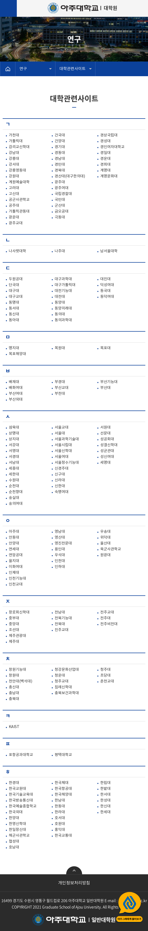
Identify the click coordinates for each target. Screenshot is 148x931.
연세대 (14, 549)
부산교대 (62, 388)
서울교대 (62, 427)
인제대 (14, 573)
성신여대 (107, 457)
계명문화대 (109, 176)
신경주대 (62, 468)
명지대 (14, 348)
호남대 (14, 847)
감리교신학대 (19, 147)
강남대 (14, 153)
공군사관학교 (19, 200)
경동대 (60, 153)
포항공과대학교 (21, 755)
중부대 (14, 618)
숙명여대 (62, 492)
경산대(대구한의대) (70, 176)
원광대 (105, 555)
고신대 (14, 194)
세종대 (14, 468)
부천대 (60, 394)
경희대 (105, 164)
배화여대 (16, 388)
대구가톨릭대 (65, 285)
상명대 (14, 433)
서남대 (14, 463)
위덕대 (105, 537)
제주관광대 (17, 636)
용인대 (60, 549)
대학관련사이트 (72, 69)
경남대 (60, 159)
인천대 (60, 561)
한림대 (105, 783)
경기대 (60, 147)
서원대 (105, 427)
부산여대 (16, 394)
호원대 (60, 824)
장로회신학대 (19, 612)
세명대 (105, 463)
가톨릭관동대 (19, 211)
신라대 (60, 480)
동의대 (60, 314)
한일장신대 (17, 830)
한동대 (60, 806)
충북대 (14, 699)
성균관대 (107, 451)
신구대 (60, 474)
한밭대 (105, 789)
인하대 (60, 567)
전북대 (60, 624)
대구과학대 (63, 279)
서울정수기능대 (67, 463)
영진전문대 (63, 543)
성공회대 (107, 439)
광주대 (60, 182)
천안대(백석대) (20, 681)
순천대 (14, 486)
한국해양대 (63, 794)
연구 (23, 69)
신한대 (60, 486)
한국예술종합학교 (23, 806)
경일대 (105, 153)
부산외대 (16, 399)
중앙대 (14, 624)
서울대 (60, 433)
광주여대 (62, 188)
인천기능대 (17, 578)
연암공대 (16, 555)
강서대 (14, 164)
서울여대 (62, 457)
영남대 (60, 532)
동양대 (60, 302)
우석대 (60, 555)
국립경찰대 (63, 194)
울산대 (105, 543)
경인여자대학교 (112, 147)
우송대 (105, 532)
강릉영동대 (17, 170)
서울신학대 (63, 451)
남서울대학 (109, 251)
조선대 (14, 630)
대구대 (14, 291)
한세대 (105, 812)
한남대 (60, 800)
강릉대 (14, 159)
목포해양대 (17, 354)
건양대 (60, 141)
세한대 (14, 474)
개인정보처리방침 (74, 883)
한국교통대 (63, 836)
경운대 (105, 159)
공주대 (14, 206)
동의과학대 (63, 320)
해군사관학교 (19, 836)
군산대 (60, 206)
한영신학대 (17, 824)
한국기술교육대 (21, 794)
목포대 (105, 348)
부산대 (105, 388)
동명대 (14, 302)
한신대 (105, 806)
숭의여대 (16, 504)
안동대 (14, 537)
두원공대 (16, 279)
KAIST (14, 727)
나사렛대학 (17, 251)
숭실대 (14, 498)
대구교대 (16, 297)
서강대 (14, 445)
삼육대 (14, 427)
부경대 (60, 382)
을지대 (14, 561)
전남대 (60, 612)
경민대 (60, 164)
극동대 (60, 217)
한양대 (14, 818)
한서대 (105, 794)
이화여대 (16, 567)
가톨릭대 (16, 141)
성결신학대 (109, 445)
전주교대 (107, 612)
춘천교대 (107, 681)
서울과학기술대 (67, 439)
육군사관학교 (110, 549)
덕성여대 (107, 285)
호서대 (60, 818)
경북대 (60, 170)
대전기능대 (63, 291)
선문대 (105, 433)
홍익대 (60, 830)
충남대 (14, 693)
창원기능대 (17, 670)
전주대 (105, 618)
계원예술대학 (19, 182)
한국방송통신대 (21, 800)
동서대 (14, 308)
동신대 (14, 314)
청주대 (105, 670)
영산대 (60, 537)
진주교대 (62, 630)
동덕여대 (107, 297)
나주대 (60, 251)
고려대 (14, 188)
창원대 (14, 675)
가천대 (14, 135)
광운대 (14, 217)
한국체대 (62, 783)
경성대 (105, 141)
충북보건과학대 (67, 693)
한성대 (105, 800)
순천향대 (16, 492)
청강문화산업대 (67, 670)
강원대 (14, 176)
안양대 (14, 543)
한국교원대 (17, 789)
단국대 (14, 285)
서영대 (14, 451)
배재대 (14, 382)
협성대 (14, 841)
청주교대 (62, 681)
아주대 (14, 532)
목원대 (60, 348)
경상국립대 (109, 135)
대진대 (105, 279)
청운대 (60, 675)
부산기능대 (109, 382)
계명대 (105, 170)
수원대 (14, 480)
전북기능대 (63, 618)
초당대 (105, 675)
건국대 (60, 135)
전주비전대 (109, 624)
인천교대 (16, 584)
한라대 (60, 812)
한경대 (14, 783)
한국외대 (16, 812)
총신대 (14, 687)
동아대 (14, 320)
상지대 (14, 439)
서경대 (14, 457)
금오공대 (62, 211)
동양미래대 (63, 308)
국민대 (60, 200)
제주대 (14, 642)
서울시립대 (63, 445)
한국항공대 (63, 789)
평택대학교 (63, 755)
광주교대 (16, 223)
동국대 (105, 291)
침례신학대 (63, 687)
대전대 (60, 297)
